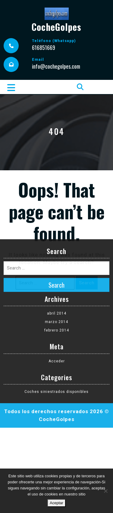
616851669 (43, 47)
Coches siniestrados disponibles (56, 327)
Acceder (57, 297)
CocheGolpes (56, 27)
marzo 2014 (56, 258)
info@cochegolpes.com (56, 66)
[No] (105, 491)
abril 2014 (56, 249)
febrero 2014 (56, 266)
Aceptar (56, 503)
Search (56, 220)
